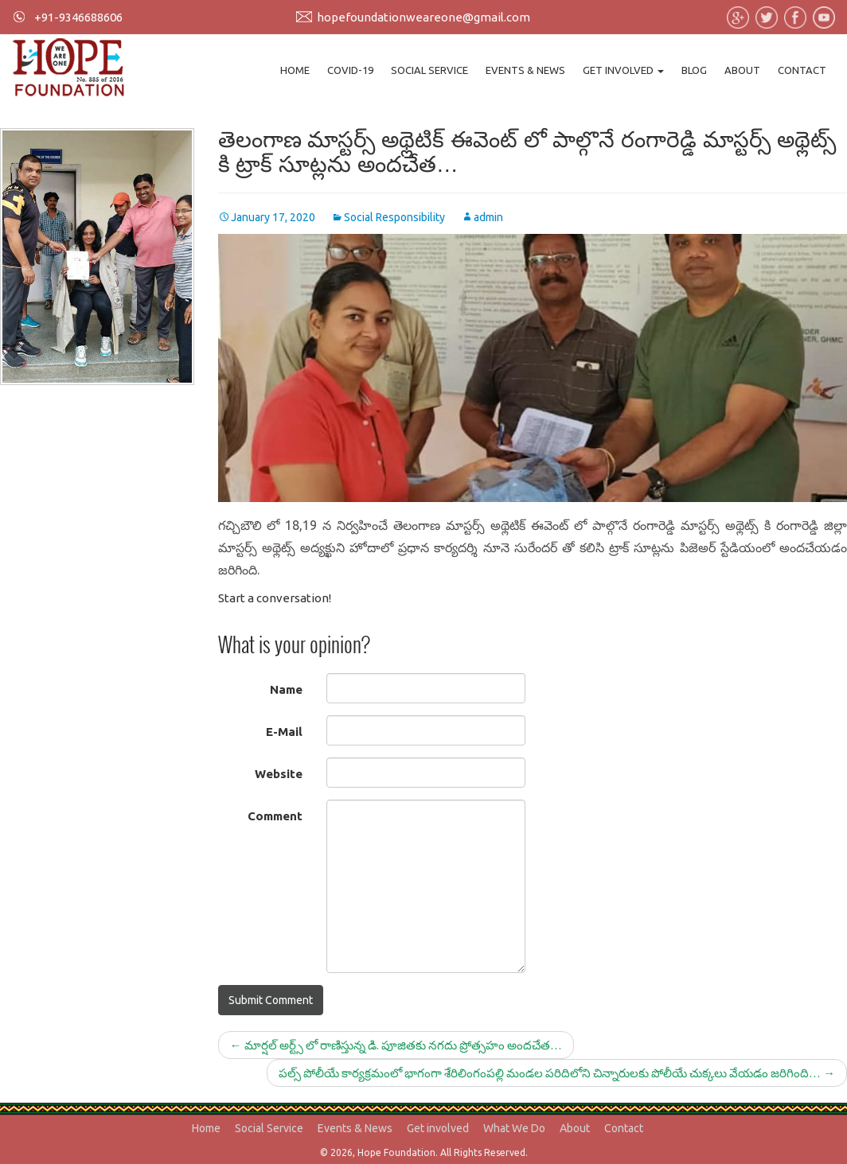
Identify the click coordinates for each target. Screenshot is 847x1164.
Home (295, 70)
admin (488, 217)
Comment (275, 816)
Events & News (525, 70)
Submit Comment (270, 1000)
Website (278, 774)
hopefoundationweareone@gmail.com (423, 17)
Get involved (623, 70)
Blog (694, 70)
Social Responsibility (394, 217)
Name (286, 689)
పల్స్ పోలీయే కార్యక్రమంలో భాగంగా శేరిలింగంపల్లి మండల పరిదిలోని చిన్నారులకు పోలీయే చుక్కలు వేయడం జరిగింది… (557, 1073)
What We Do (514, 1128)
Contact (802, 70)
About (742, 70)
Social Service (429, 70)
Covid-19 (350, 70)
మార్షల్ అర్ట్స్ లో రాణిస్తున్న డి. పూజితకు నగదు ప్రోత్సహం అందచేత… (396, 1045)
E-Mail (284, 731)
